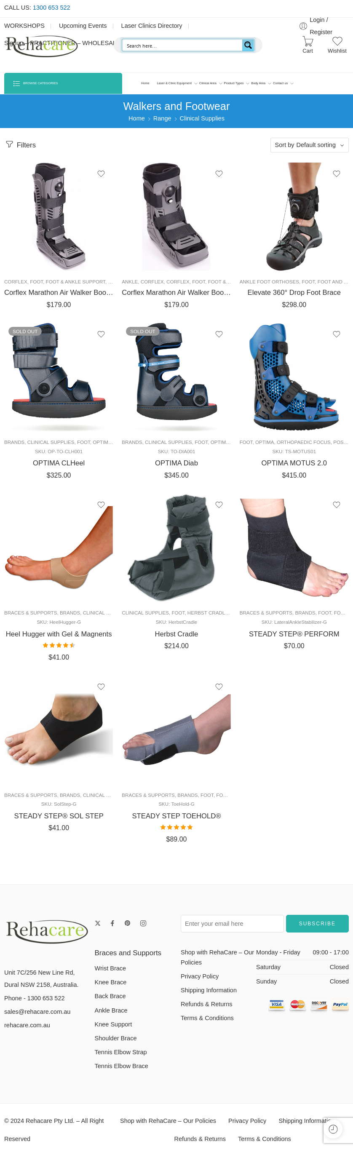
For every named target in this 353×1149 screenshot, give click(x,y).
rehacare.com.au (27, 1031)
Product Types (234, 83)
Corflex (15, 281)
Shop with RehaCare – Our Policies (217, 963)
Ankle (130, 281)
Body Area (258, 83)
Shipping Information (209, 995)
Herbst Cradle (207, 615)
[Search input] (182, 45)
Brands (14, 443)
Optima (102, 443)
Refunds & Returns (207, 1009)
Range (162, 118)
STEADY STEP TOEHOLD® (176, 820)
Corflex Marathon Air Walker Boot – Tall (58, 293)
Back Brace (110, 1002)
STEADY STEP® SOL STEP (59, 820)
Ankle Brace (111, 1016)
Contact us (280, 83)
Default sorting (316, 145)
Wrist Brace (110, 973)
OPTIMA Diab (176, 465)
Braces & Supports (30, 615)
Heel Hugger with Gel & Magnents (59, 637)
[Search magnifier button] (248, 45)
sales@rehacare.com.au (37, 1017)
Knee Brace (111, 988)
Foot (36, 281)
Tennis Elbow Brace (121, 1072)
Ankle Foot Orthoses (269, 281)
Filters (20, 144)
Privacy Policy (200, 981)
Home (145, 83)
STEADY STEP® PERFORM (294, 637)
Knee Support (113, 1029)
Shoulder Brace (116, 1043)
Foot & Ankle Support (75, 281)
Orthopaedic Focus (304, 443)
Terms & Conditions (207, 1024)
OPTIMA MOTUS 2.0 (294, 465)
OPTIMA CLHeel (59, 465)
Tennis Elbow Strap (121, 1058)
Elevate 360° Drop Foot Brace (294, 293)
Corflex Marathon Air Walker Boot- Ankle (176, 293)
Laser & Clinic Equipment (174, 83)
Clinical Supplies (202, 118)
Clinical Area (208, 83)
